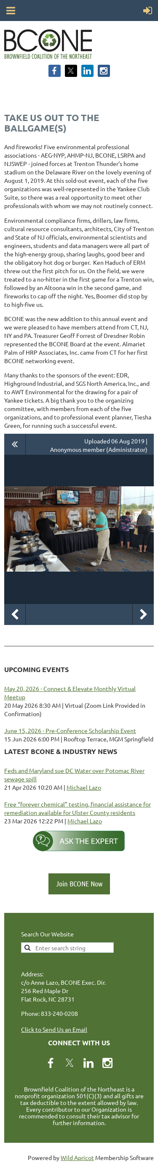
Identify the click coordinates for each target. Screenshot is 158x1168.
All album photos (15, 444)
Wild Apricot (77, 1157)
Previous (14, 614)
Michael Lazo (84, 787)
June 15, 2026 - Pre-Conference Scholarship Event (70, 730)
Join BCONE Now (79, 883)
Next (143, 614)
